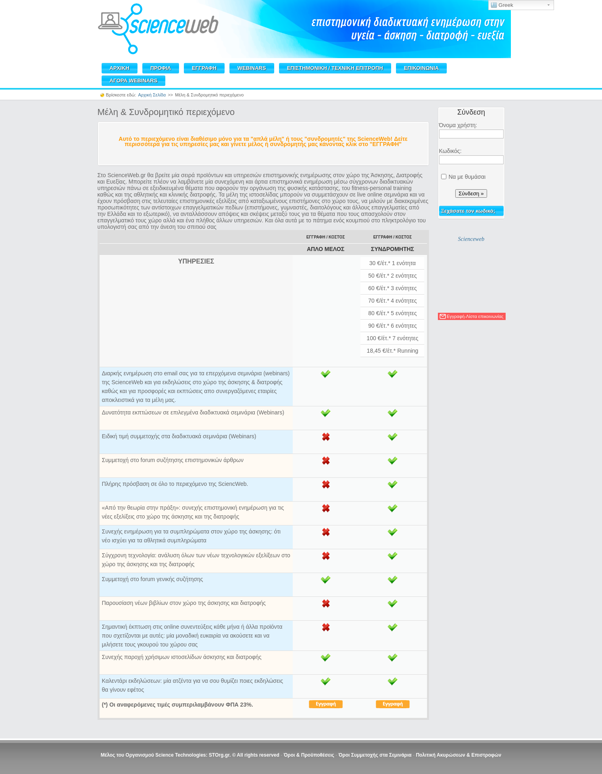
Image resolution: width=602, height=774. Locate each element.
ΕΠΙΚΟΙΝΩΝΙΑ (421, 68)
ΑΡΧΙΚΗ (119, 68)
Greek (502, 5)
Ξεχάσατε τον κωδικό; (468, 211)
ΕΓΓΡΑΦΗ (204, 68)
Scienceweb (471, 239)
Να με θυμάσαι (466, 177)
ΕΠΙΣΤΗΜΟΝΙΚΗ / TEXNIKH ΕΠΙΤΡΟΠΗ (335, 68)
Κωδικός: (450, 151)
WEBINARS (251, 68)
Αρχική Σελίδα (152, 94)
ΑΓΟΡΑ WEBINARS (134, 80)
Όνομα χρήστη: (458, 125)
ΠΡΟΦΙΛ (160, 68)
